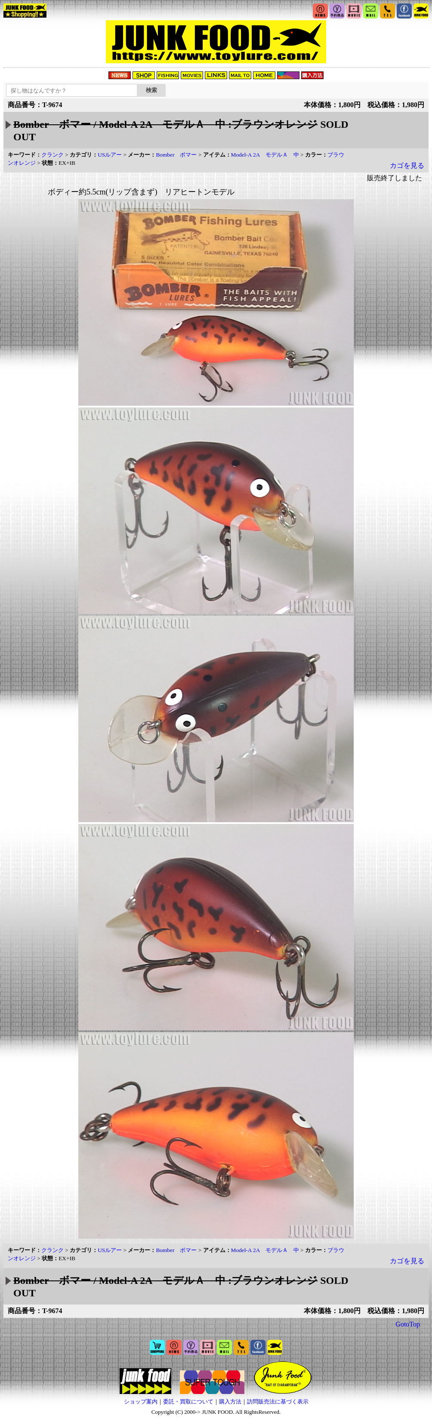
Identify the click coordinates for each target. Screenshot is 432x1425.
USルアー (110, 154)
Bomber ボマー (176, 154)
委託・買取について (188, 1401)
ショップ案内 (140, 1401)
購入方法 (230, 1401)
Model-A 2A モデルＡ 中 (265, 154)
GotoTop (407, 1324)
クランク (52, 154)
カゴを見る (407, 165)
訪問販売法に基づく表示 (278, 1401)
